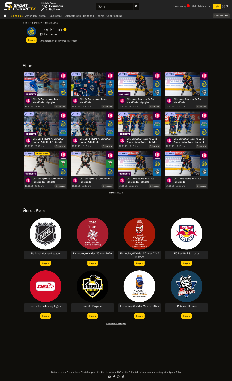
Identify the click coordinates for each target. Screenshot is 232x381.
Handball (88, 15)
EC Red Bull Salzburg (186, 253)
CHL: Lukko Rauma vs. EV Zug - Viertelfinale (188, 101)
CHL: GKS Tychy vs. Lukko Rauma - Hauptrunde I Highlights (49, 180)
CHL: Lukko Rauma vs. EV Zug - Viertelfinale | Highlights (141, 101)
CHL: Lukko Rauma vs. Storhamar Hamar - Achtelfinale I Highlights (48, 140)
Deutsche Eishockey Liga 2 (45, 306)
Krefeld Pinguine (92, 306)
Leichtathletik (73, 15)
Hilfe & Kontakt (132, 372)
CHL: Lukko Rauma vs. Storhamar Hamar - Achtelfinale (95, 140)
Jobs (178, 372)
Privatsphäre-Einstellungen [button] (81, 372)
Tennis (100, 15)
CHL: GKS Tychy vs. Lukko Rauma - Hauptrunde (96, 180)
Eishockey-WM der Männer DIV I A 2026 (139, 255)
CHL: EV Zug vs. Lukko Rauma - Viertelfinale (94, 101)
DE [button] (225, 6)
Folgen (31, 40)
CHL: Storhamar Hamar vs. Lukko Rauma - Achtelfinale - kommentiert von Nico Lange (190, 141)
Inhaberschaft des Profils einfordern (58, 40)
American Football (36, 15)
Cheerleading (114, 15)
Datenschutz (58, 372)
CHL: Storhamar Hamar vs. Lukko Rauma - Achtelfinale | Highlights (142, 140)
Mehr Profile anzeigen (116, 323)
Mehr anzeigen (116, 192)
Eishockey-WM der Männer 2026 (92, 253)
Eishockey (17, 15)
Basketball (55, 15)
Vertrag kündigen (165, 372)
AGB (119, 372)
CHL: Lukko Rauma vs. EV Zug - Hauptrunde (188, 180)
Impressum (147, 372)
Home (26, 22)
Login (217, 6)
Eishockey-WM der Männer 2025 (139, 306)
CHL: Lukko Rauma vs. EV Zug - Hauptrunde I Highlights (141, 180)
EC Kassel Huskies (186, 306)
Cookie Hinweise (106, 372)
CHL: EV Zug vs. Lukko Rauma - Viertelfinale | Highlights (47, 101)
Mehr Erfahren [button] (200, 6)
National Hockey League (45, 253)
